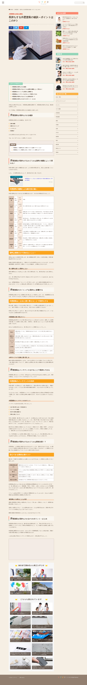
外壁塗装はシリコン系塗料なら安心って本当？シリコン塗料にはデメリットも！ (29, 149)
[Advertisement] (31, 71)
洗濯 (57, 128)
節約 (57, 140)
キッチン (58, 104)
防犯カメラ (58, 148)
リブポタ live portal (43, 2)
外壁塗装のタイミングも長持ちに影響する (22, 91)
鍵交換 (57, 144)
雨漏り (57, 152)
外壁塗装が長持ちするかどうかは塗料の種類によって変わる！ (27, 89)
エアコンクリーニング (60, 101)
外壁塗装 (16, 9)
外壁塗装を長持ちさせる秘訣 (19, 86)
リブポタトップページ (13, 677)
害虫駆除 (58, 116)
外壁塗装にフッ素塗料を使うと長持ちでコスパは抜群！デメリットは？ (27, 147)
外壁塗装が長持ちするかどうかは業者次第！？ (23, 96)
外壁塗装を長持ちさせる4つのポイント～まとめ (23, 99)
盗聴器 (57, 136)
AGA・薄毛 (58, 97)
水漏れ (57, 124)
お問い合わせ (22, 677)
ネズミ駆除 (58, 108)
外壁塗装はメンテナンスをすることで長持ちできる (24, 94)
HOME (11, 9)
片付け (57, 132)
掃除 (57, 120)
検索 (83, 2)
